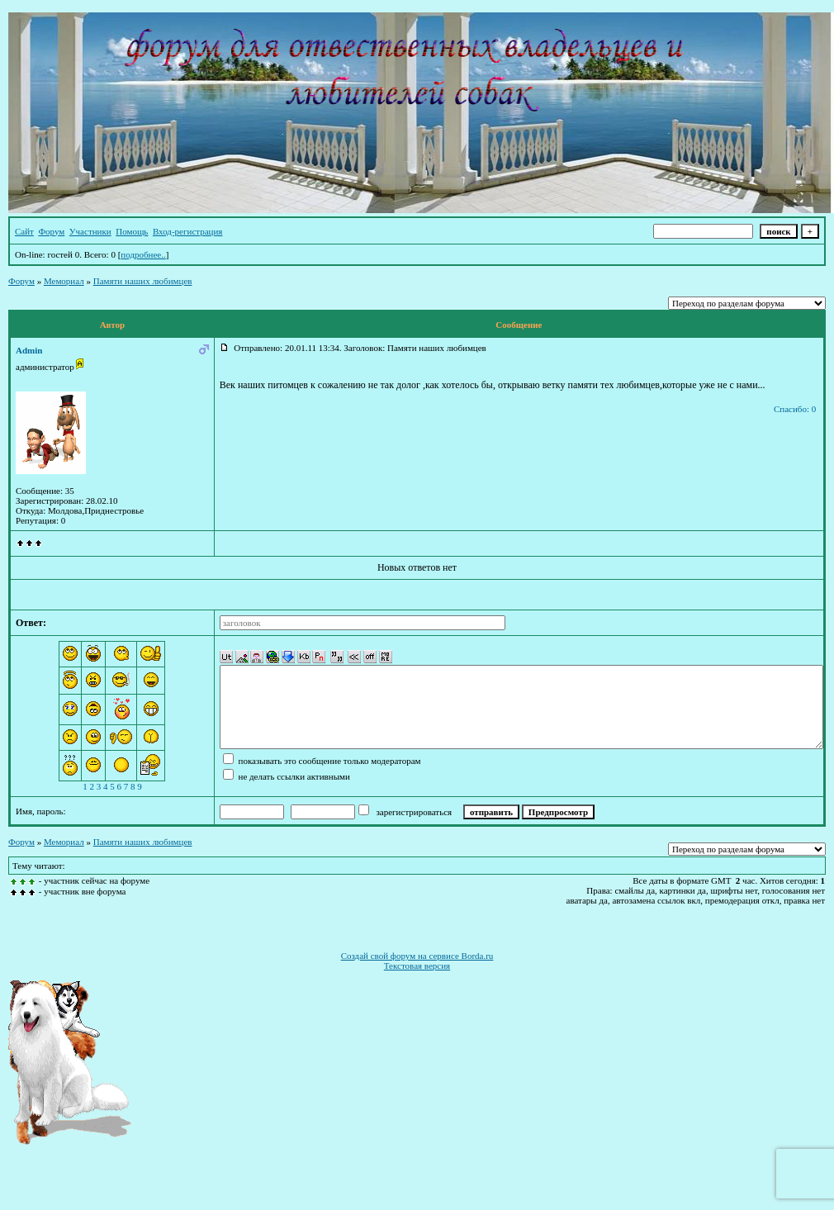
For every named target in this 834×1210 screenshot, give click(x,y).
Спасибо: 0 (795, 409)
